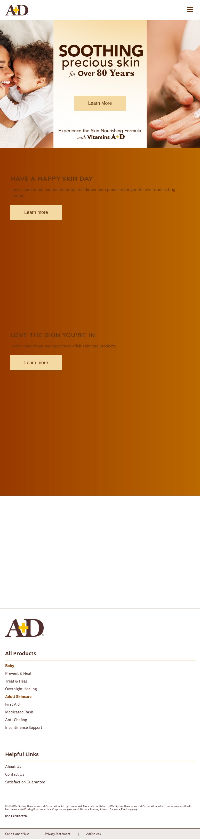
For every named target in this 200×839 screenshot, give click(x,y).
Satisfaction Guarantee (25, 782)
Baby (9, 666)
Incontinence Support (23, 728)
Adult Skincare (18, 697)
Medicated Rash (19, 712)
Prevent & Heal (18, 674)
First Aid (12, 705)
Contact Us (14, 775)
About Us (13, 767)
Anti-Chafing (16, 720)
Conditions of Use (17, 834)
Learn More (100, 103)
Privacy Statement (57, 834)
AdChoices (93, 834)
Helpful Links (22, 754)
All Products (20, 653)
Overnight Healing (21, 689)
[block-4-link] (100, 243)
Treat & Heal (16, 682)
